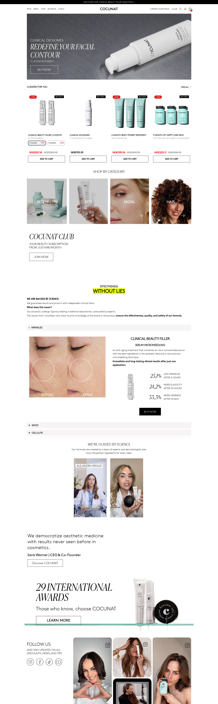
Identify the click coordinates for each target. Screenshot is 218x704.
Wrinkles (35, 327)
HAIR (43, 9)
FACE (29, 9)
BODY (36, 9)
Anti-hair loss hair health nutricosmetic (171, 138)
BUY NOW (150, 411)
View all (186, 87)
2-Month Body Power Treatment (128, 135)
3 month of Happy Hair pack (168, 135)
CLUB (174, 9)
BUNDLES (52, 9)
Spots (33, 425)
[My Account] (185, 9)
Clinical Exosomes (80, 135)
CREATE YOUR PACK (159, 9)
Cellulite (35, 433)
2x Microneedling (35, 138)
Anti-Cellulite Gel (119, 138)
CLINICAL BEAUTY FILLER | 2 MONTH (45, 135)
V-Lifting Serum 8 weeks (81, 138)
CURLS (61, 9)
